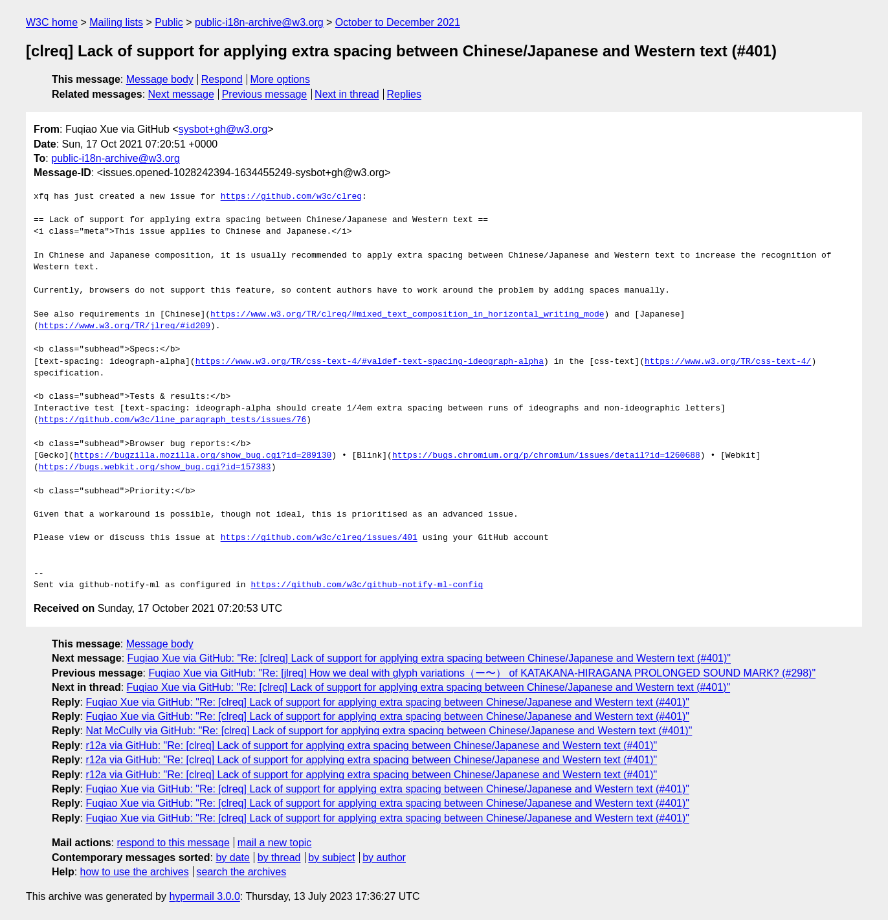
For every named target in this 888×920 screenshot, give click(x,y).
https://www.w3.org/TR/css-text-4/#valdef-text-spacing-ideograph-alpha (369, 362)
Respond (222, 79)
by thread (279, 857)
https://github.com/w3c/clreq (291, 197)
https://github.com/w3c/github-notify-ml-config (366, 585)
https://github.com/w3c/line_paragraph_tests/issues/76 (172, 420)
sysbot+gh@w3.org (223, 129)
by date (232, 857)
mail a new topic (275, 842)
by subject (331, 857)
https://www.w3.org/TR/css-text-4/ (728, 362)
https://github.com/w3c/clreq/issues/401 (319, 538)
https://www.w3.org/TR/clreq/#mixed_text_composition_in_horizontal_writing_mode (407, 314)
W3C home (52, 22)
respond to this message (173, 842)
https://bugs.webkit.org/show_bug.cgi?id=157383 (155, 467)
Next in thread (347, 94)
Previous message (264, 94)
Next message (181, 94)
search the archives (242, 871)
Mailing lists (116, 22)
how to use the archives (134, 871)
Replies (404, 94)
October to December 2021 (397, 22)
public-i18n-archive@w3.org (259, 22)
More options (280, 79)
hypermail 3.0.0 (204, 896)
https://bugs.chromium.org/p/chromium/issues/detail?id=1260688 (546, 456)
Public (169, 22)
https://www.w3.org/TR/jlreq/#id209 (124, 326)
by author (384, 857)
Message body (160, 79)
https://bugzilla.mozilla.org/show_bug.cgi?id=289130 (202, 456)
